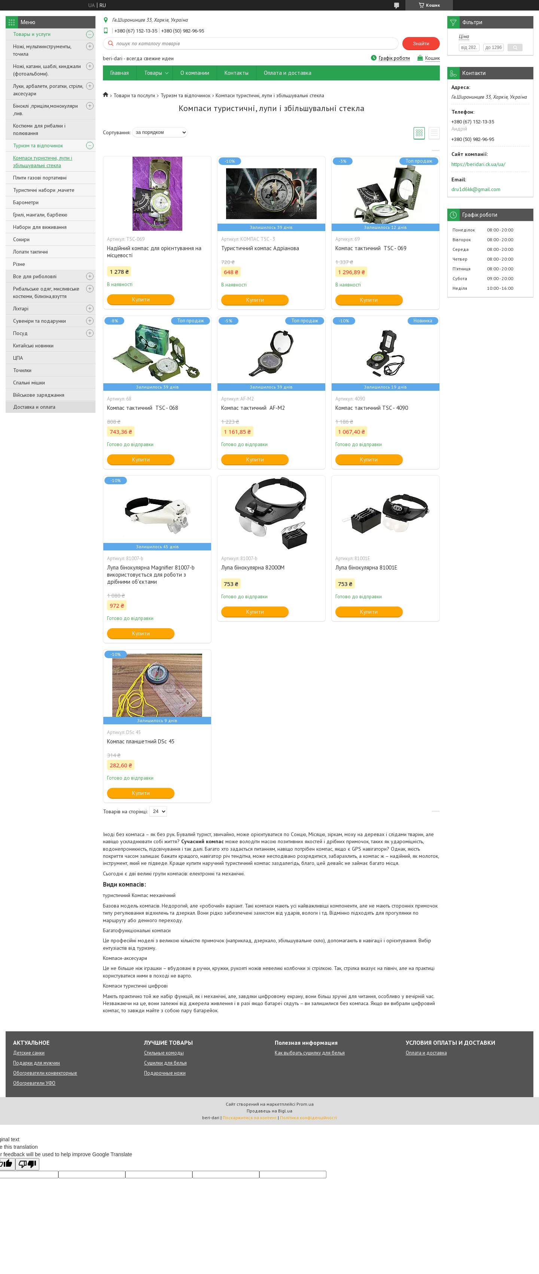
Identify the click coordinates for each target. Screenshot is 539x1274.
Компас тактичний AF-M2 (253, 407)
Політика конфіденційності (308, 1117)
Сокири (21, 239)
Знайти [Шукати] (421, 43)
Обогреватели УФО (34, 1083)
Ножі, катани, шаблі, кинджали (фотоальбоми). (47, 70)
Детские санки (29, 1053)
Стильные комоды (164, 1053)
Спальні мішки (29, 382)
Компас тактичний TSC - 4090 (371, 407)
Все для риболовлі (35, 276)
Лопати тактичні (30, 251)
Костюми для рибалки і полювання (39, 129)
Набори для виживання (40, 227)
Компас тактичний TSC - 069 (370, 248)
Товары (153, 73)
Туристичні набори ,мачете (43, 190)
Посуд (20, 333)
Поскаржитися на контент (250, 1117)
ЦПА (18, 357)
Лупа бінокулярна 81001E (366, 567)
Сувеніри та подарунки (39, 320)
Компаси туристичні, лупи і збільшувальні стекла (42, 161)
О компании (194, 73)
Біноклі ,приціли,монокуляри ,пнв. (45, 109)
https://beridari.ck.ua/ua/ (478, 164)
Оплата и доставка (287, 73)
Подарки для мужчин (36, 1063)
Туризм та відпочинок (38, 145)
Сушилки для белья (165, 1063)
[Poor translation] (27, 1164)
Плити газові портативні (40, 177)
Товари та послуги (134, 95)
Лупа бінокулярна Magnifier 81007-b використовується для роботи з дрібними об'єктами (151, 574)
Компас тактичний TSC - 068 (142, 407)
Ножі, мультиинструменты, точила (42, 50)
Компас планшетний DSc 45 (140, 741)
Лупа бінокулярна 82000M (252, 567)
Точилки (22, 370)
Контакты (237, 73)
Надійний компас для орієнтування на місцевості (154, 252)
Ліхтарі (20, 308)
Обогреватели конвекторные (45, 1073)
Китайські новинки (33, 345)
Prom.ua (305, 1104)
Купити (141, 299)
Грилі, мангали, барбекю (40, 214)
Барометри (26, 202)
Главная (119, 73)
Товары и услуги (32, 34)
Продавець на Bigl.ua (269, 1111)
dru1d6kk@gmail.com (475, 189)
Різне (19, 264)
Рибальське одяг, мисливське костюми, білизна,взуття (46, 292)
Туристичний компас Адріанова (260, 248)
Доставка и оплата (34, 406)
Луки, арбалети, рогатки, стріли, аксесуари (48, 90)
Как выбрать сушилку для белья (310, 1053)
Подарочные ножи (165, 1073)
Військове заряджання (38, 395)
